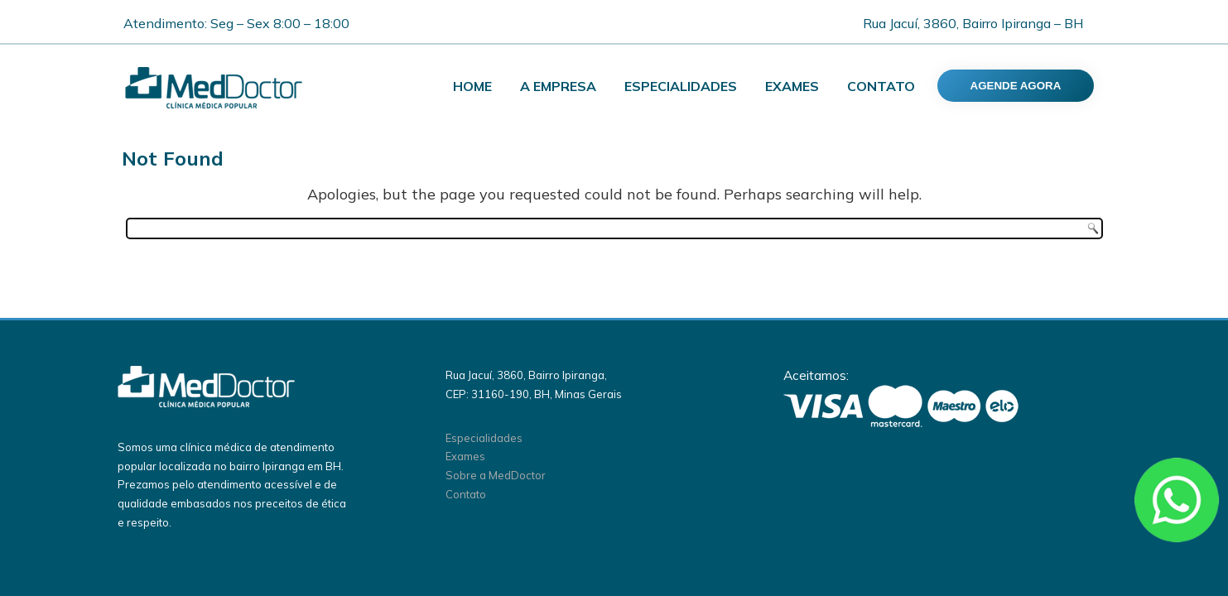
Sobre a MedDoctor (495, 475)
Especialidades (680, 86)
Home (472, 86)
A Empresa (558, 86)
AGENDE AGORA (1016, 85)
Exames (792, 86)
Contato (881, 86)
